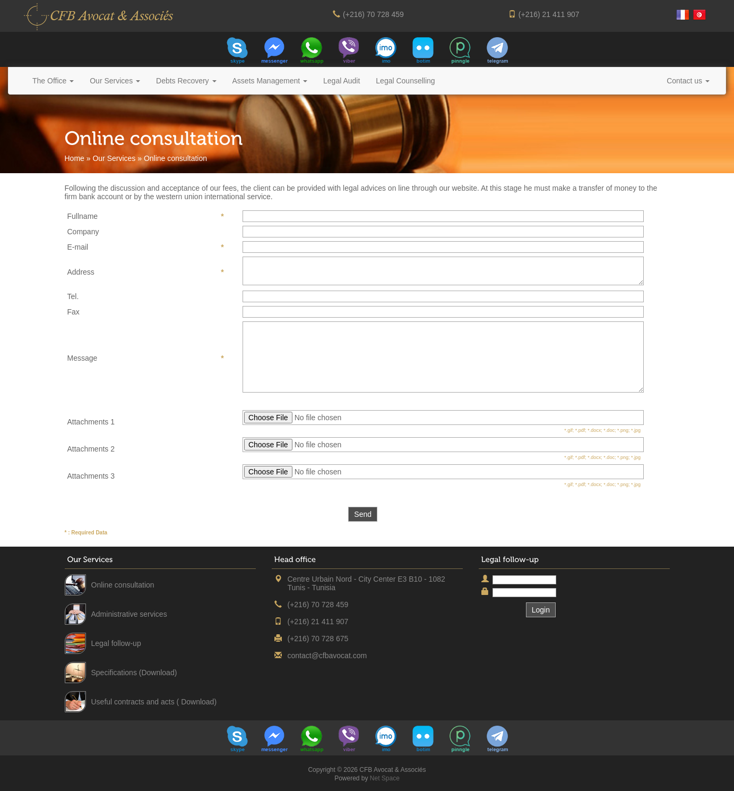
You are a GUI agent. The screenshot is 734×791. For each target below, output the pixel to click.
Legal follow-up (116, 643)
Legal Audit (341, 80)
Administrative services (129, 614)
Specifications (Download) (134, 672)
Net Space (385, 778)
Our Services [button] (115, 80)
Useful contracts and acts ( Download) (154, 702)
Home (74, 158)
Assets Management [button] (270, 80)
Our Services (113, 158)
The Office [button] (53, 80)
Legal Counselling (405, 80)
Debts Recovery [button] (186, 80)
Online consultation (122, 585)
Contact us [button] (688, 80)
